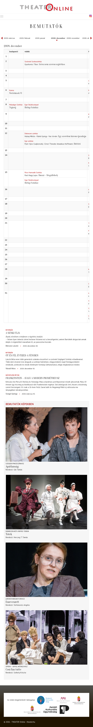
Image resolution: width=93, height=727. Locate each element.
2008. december (58, 38)
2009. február (24, 38)
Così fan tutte (13, 669)
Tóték (9, 534)
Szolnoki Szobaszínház (33, 61)
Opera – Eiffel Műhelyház (17, 666)
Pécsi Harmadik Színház (33, 172)
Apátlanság (12, 466)
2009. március (9, 38)
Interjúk (9, 330)
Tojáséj (12, 107)
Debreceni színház (31, 133)
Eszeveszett (12, 602)
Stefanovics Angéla (22, 605)
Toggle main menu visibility (2, 16)
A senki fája (13, 332)
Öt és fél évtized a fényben (22, 355)
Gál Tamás (18, 469)
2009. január (40, 38)
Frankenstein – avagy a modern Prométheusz (32, 378)
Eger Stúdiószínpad (31, 105)
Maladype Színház (15, 105)
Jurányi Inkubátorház (15, 599)
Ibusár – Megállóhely (48, 175)
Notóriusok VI (15, 93)
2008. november (73, 38)
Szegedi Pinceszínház (15, 463)
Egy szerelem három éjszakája (72, 136)
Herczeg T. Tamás (21, 537)
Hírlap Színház (31, 107)
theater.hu (31, 722)
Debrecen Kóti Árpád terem (17, 531)
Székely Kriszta (20, 672)
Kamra (11, 90)
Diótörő (77, 144)
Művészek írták (12, 375)
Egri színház (29, 141)
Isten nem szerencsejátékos (52, 64)
